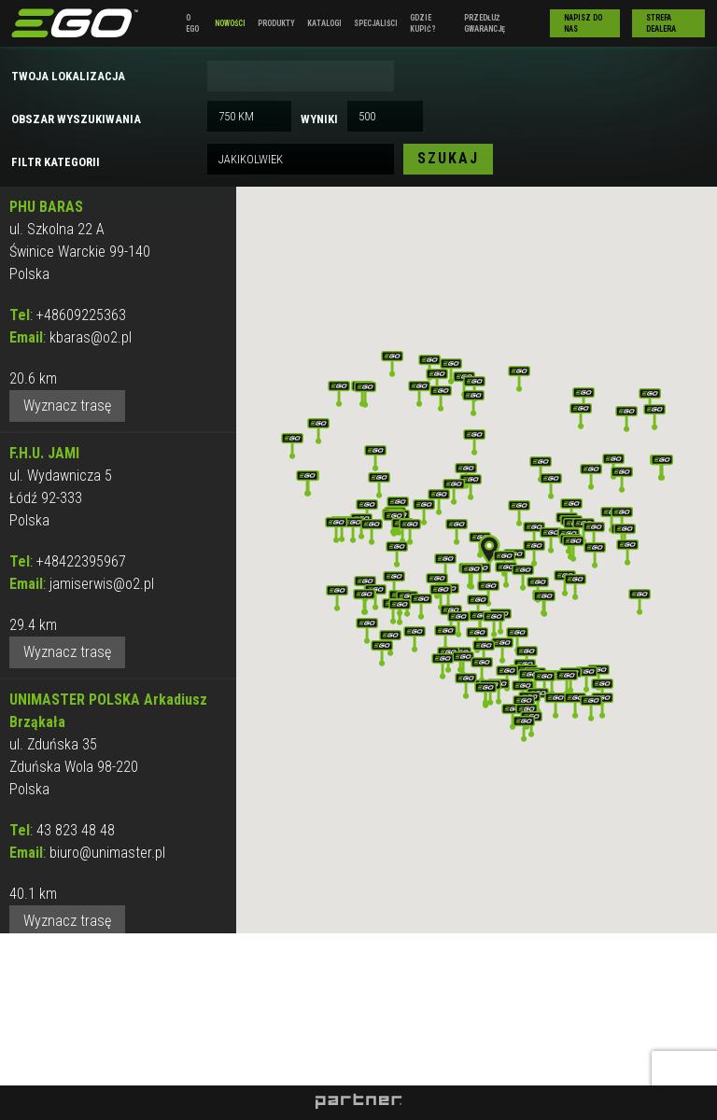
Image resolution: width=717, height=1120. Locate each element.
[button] (489, 550)
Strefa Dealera (661, 23)
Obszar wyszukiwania (76, 119)
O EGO (192, 23)
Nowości (230, 23)
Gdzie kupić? (423, 23)
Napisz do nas (583, 23)
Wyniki (319, 119)
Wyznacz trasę (67, 405)
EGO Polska (74, 23)
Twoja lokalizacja (68, 76)
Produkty (276, 23)
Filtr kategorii (55, 162)
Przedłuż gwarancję (484, 23)
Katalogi (324, 23)
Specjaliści (376, 23)
